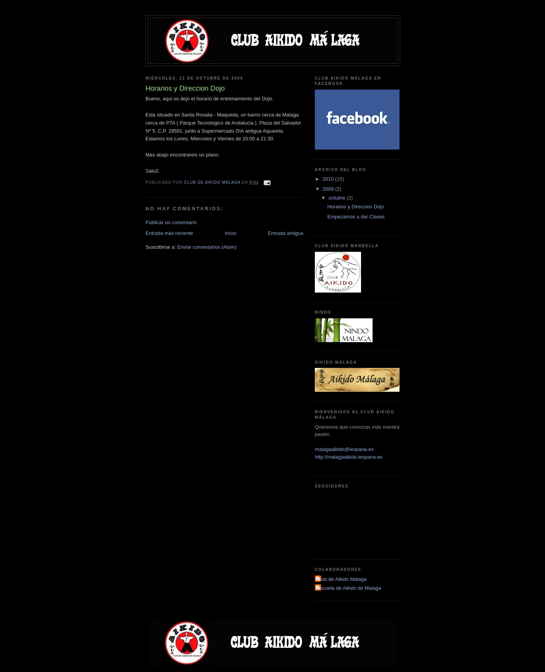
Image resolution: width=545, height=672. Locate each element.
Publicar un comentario (171, 222)
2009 (329, 189)
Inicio (230, 233)
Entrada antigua (285, 233)
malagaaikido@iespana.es (344, 449)
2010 (329, 179)
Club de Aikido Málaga (341, 579)
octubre (338, 198)
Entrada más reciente (169, 233)
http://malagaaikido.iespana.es (349, 457)
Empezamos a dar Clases (356, 217)
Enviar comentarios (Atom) (206, 247)
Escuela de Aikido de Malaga (349, 588)
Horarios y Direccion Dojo (355, 207)
